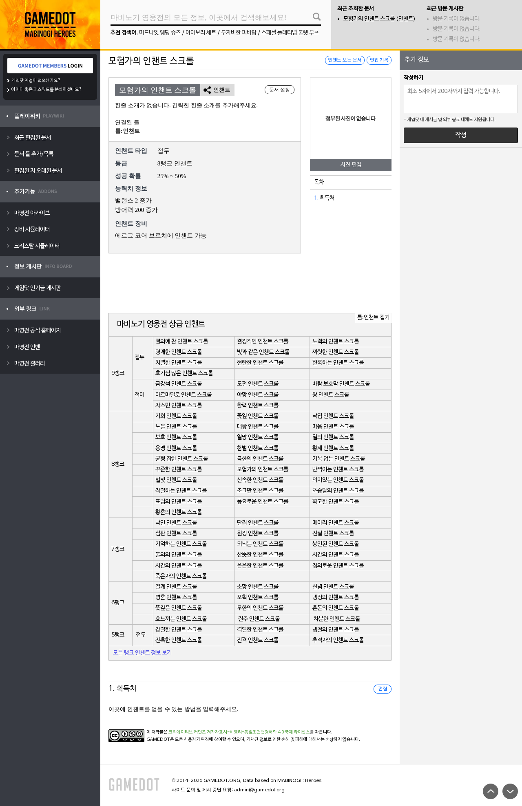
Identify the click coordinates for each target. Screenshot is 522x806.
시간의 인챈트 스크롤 (335, 555)
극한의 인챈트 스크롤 (260, 459)
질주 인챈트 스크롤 (259, 619)
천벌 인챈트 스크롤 (258, 448)
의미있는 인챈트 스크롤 (338, 480)
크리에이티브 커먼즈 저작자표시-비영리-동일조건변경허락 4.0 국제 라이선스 (239, 732)
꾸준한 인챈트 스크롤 (178, 470)
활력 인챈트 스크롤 (258, 406)
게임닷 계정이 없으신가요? (36, 80)
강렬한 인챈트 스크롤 (178, 630)
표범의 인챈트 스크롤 (178, 502)
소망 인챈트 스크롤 (258, 587)
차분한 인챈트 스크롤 (337, 619)
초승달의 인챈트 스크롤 (338, 491)
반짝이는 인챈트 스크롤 (338, 470)
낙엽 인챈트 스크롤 (333, 416)
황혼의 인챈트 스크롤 (178, 512)
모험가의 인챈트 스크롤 (262, 470)
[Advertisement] (250, 284)
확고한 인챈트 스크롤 (335, 502)
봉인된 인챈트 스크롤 (335, 544)
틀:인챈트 (127, 131)
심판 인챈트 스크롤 (176, 534)
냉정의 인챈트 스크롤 (335, 598)
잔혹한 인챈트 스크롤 (178, 640)
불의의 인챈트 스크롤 (178, 555)
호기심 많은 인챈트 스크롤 (184, 373)
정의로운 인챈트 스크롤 (338, 566)
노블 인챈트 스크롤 (176, 427)
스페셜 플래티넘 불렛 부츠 (290, 33)
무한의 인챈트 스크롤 (260, 608)
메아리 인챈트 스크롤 (335, 523)
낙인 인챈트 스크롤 (176, 523)
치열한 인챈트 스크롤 (178, 363)
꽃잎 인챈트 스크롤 (258, 416)
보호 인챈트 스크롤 (176, 437)
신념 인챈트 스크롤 (333, 587)
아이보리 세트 (201, 33)
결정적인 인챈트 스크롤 (262, 342)
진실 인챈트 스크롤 (333, 534)
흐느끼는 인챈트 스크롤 (181, 619)
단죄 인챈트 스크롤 (258, 523)
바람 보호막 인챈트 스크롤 (341, 384)
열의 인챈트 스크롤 (333, 437)
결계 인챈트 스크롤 (176, 587)
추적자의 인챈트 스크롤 (338, 640)
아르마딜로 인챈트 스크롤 (183, 395)
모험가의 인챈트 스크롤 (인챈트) (379, 19)
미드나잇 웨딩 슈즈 (160, 33)
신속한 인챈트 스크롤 (260, 480)
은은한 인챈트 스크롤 (260, 566)
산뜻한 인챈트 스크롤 (260, 555)
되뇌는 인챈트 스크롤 (260, 544)
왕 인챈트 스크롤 (330, 395)
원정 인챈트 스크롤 (258, 534)
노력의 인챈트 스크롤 (335, 342)
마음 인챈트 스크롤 (333, 427)
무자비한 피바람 (239, 33)
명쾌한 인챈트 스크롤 (178, 352)
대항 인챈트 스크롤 (258, 427)
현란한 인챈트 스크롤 (260, 363)
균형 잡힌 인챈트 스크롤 (181, 459)
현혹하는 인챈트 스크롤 (338, 363)
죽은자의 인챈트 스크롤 (181, 576)
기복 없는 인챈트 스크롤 (338, 459)
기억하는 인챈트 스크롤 (181, 544)
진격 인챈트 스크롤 (258, 640)
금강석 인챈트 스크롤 (178, 384)
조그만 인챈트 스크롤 (260, 491)
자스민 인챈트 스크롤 (178, 406)
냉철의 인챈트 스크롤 (335, 630)
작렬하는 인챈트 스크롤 (181, 491)
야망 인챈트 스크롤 (258, 395)
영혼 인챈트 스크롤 (176, 598)
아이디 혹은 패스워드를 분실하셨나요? (46, 89)
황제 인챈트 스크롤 (333, 448)
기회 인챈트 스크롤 (176, 416)
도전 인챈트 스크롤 (258, 384)
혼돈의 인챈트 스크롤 (335, 608)
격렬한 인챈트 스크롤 (260, 630)
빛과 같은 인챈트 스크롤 (263, 352)
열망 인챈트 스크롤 (258, 437)
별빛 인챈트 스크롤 (176, 480)
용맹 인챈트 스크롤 (176, 448)
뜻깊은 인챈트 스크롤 (178, 608)
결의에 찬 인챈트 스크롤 (181, 342)
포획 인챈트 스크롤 (258, 598)
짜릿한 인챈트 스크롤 (335, 352)
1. (316, 198)
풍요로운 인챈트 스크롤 (262, 502)
